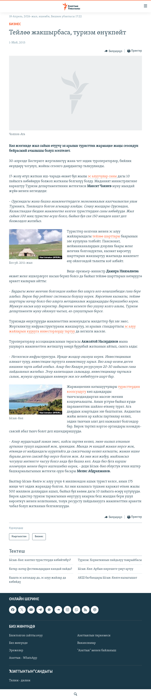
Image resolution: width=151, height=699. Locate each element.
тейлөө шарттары (106, 236)
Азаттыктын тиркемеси (93, 635)
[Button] (113, 51)
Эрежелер (16, 650)
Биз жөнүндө (18, 643)
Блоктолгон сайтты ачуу (26, 635)
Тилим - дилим (19, 680)
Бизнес (15, 24)
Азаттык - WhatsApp (23, 658)
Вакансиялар (86, 643)
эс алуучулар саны (103, 176)
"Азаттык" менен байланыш (96, 650)
